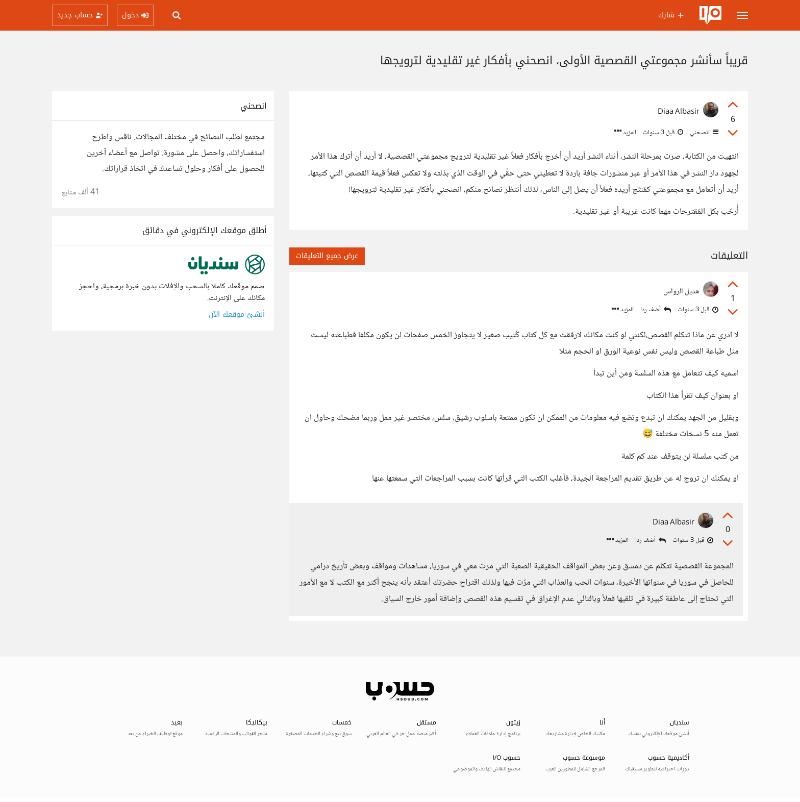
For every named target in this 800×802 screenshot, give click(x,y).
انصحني (703, 132)
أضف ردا (655, 310)
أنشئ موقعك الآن (237, 314)
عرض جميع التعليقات (327, 256)
